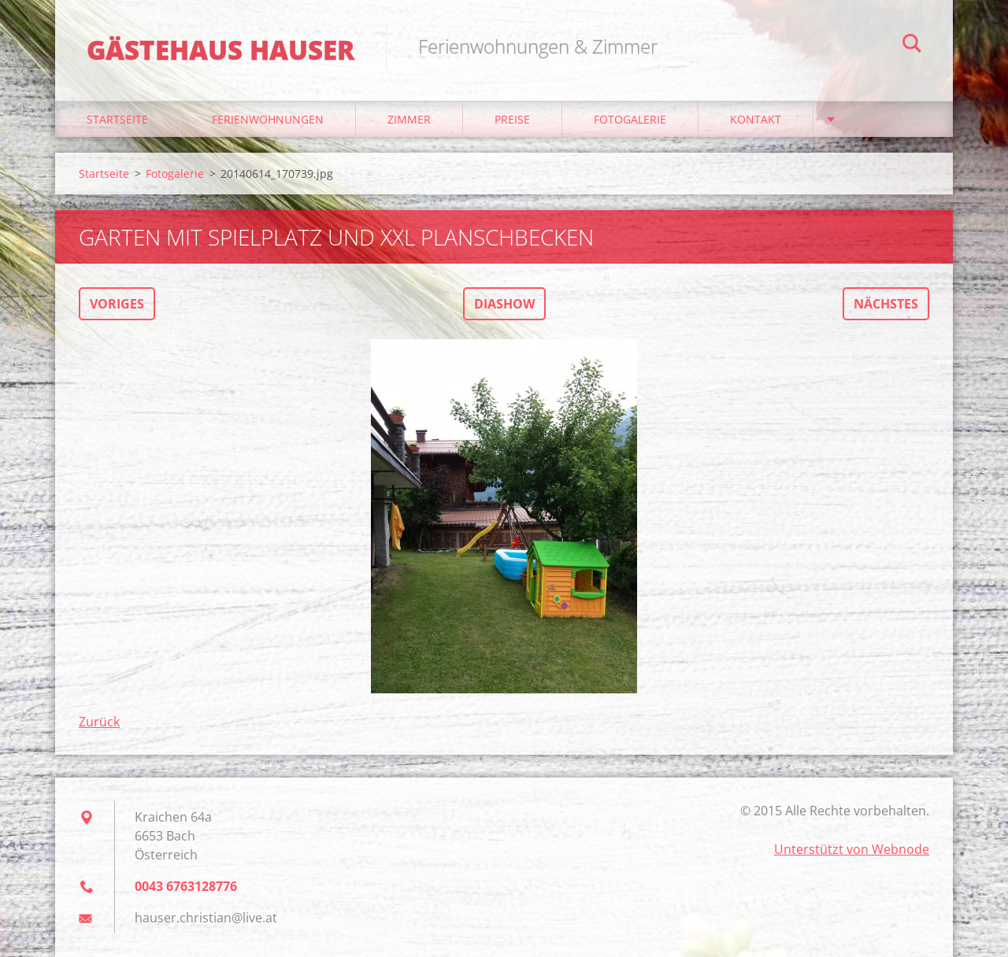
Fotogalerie (630, 119)
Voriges (117, 303)
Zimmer (409, 119)
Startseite (117, 119)
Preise (512, 119)
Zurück (99, 721)
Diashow (504, 303)
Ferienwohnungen (268, 119)
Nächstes (886, 303)
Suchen (911, 45)
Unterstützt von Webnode (851, 849)
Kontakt (755, 119)
